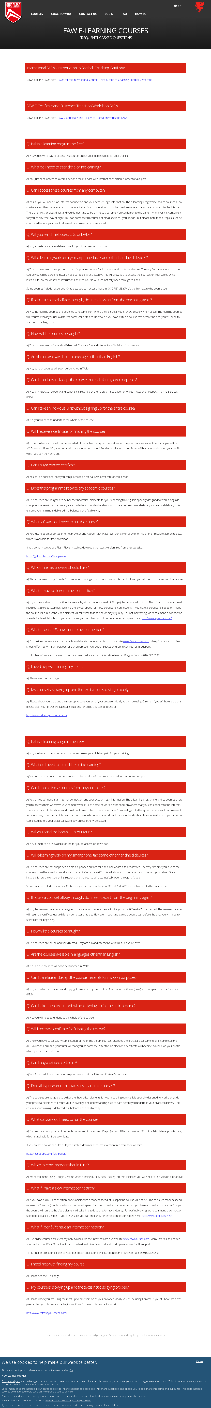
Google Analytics (11, 1381)
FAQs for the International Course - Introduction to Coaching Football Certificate (105, 80)
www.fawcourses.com (136, 641)
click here (56, 1405)
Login (109, 14)
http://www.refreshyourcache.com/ (46, 715)
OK (71, 1370)
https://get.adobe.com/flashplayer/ (46, 556)
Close (199, 1361)
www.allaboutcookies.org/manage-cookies (68, 1400)
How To (140, 14)
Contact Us (88, 14)
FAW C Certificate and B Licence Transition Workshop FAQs (92, 118)
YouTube (6, 1396)
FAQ (124, 14)
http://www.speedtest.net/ (157, 618)
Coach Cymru (61, 14)
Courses (37, 14)
